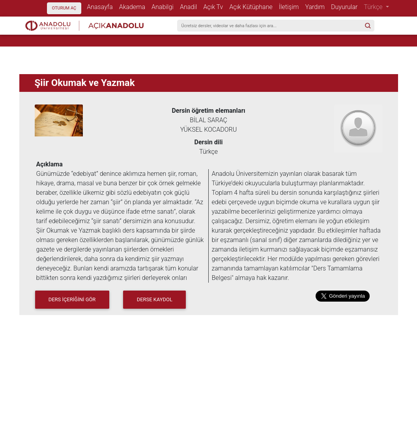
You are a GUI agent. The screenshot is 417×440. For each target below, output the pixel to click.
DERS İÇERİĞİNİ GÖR (72, 299)
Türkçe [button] (374, 7)
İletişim (290, 7)
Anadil (190, 7)
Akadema (133, 7)
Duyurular (346, 7)
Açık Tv (214, 7)
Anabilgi (164, 7)
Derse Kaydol (154, 299)
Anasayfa (101, 7)
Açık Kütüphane (252, 7)
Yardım (316, 7)
